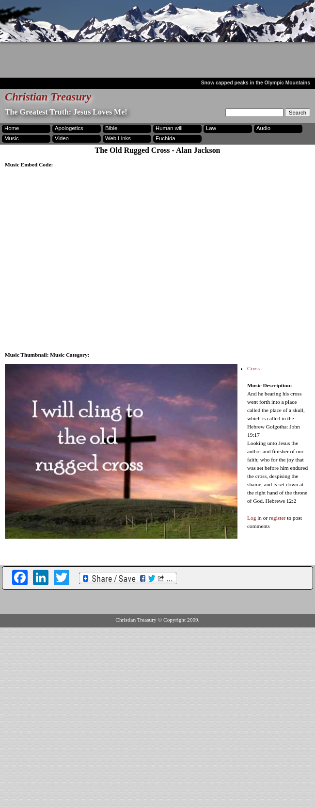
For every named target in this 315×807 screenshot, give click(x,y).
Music (11, 138)
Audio (263, 128)
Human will (169, 128)
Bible (111, 128)
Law (211, 128)
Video (62, 138)
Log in (254, 518)
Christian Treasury (48, 97)
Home (11, 128)
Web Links (118, 138)
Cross (253, 368)
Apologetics (69, 128)
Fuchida (165, 138)
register (277, 518)
